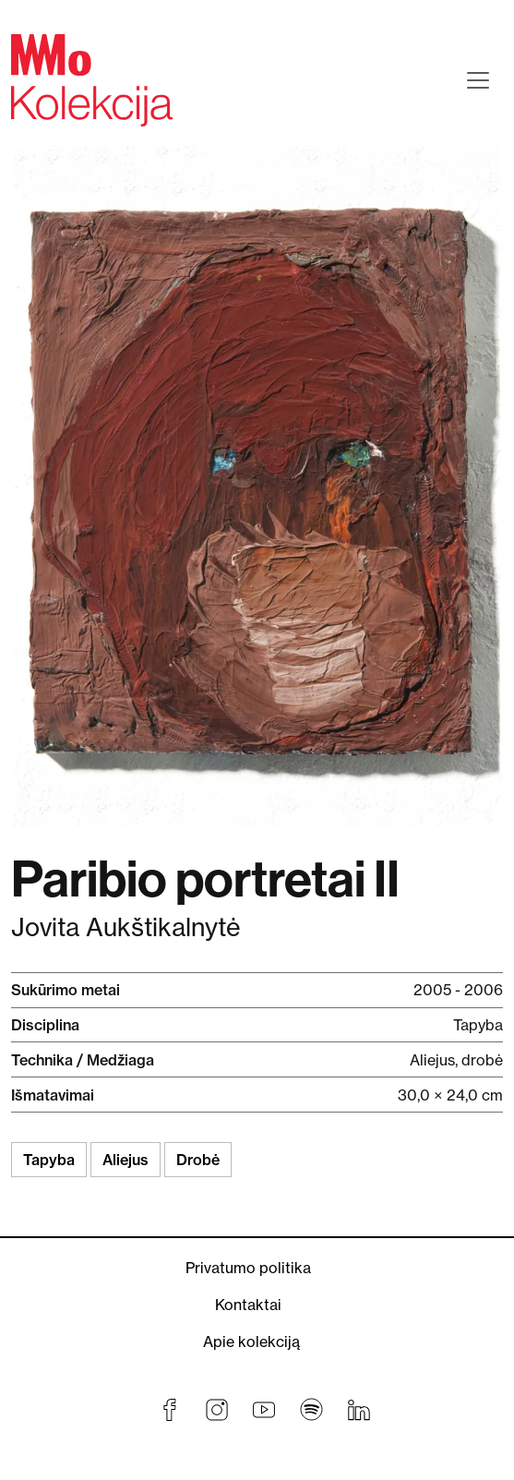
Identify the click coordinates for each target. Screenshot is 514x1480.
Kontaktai (248, 1304)
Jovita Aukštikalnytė (126, 927)
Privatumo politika (248, 1267)
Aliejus (125, 1159)
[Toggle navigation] (478, 80)
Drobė (198, 1159)
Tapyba (49, 1159)
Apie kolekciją (251, 1341)
